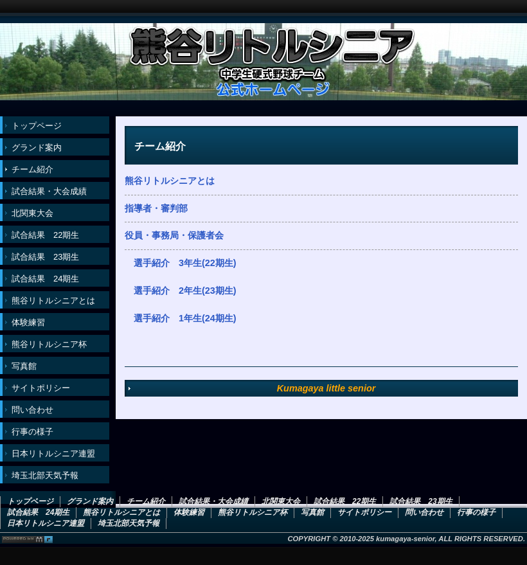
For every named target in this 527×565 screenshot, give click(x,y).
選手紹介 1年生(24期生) (185, 318)
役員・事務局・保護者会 (174, 235)
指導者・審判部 (156, 208)
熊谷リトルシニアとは (170, 180)
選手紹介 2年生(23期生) (185, 290)
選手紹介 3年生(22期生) (185, 263)
